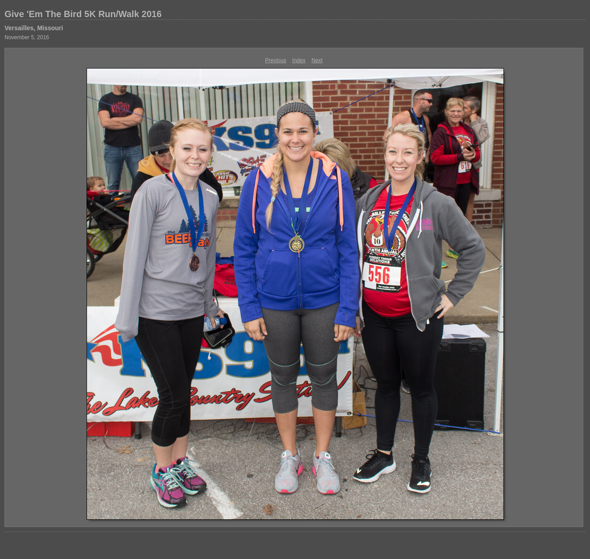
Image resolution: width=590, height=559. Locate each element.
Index (298, 60)
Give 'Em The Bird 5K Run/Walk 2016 (83, 14)
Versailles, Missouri (34, 28)
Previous (275, 60)
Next (317, 60)
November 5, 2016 (27, 37)
